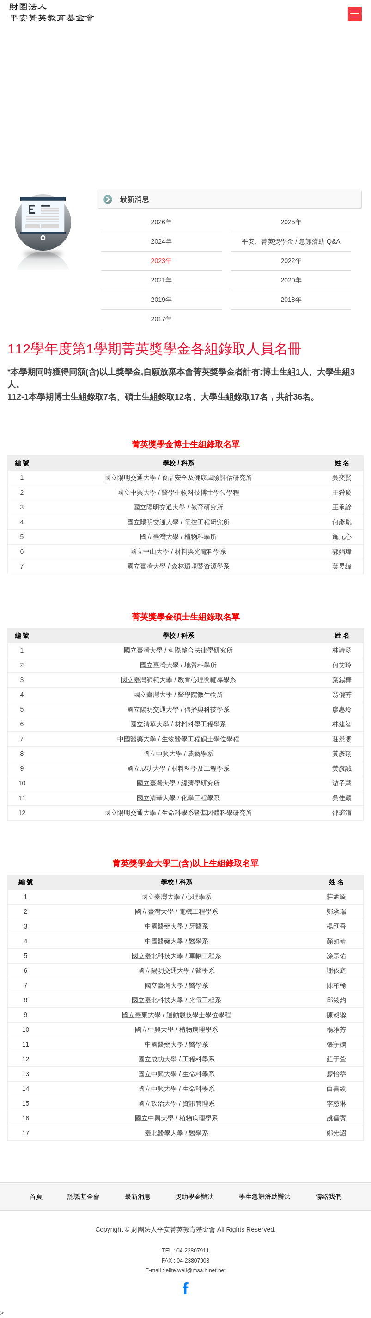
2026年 (161, 222)
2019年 (161, 299)
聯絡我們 (328, 1196)
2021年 (161, 280)
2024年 (161, 241)
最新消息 (134, 199)
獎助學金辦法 (194, 1196)
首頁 (36, 1196)
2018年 (290, 299)
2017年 (161, 319)
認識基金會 (83, 1196)
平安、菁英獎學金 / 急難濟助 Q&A (291, 241)
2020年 (290, 280)
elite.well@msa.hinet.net (195, 1270)
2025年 (290, 222)
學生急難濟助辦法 (265, 1196)
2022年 (290, 260)
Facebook (186, 1288)
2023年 (161, 260)
